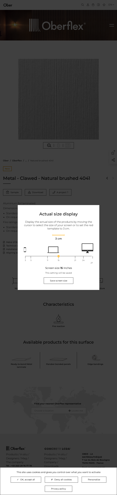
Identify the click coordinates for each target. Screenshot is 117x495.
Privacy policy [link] (58, 488)
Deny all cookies (61, 479)
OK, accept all (26, 479)
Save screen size (58, 280)
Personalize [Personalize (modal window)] (94, 479)
